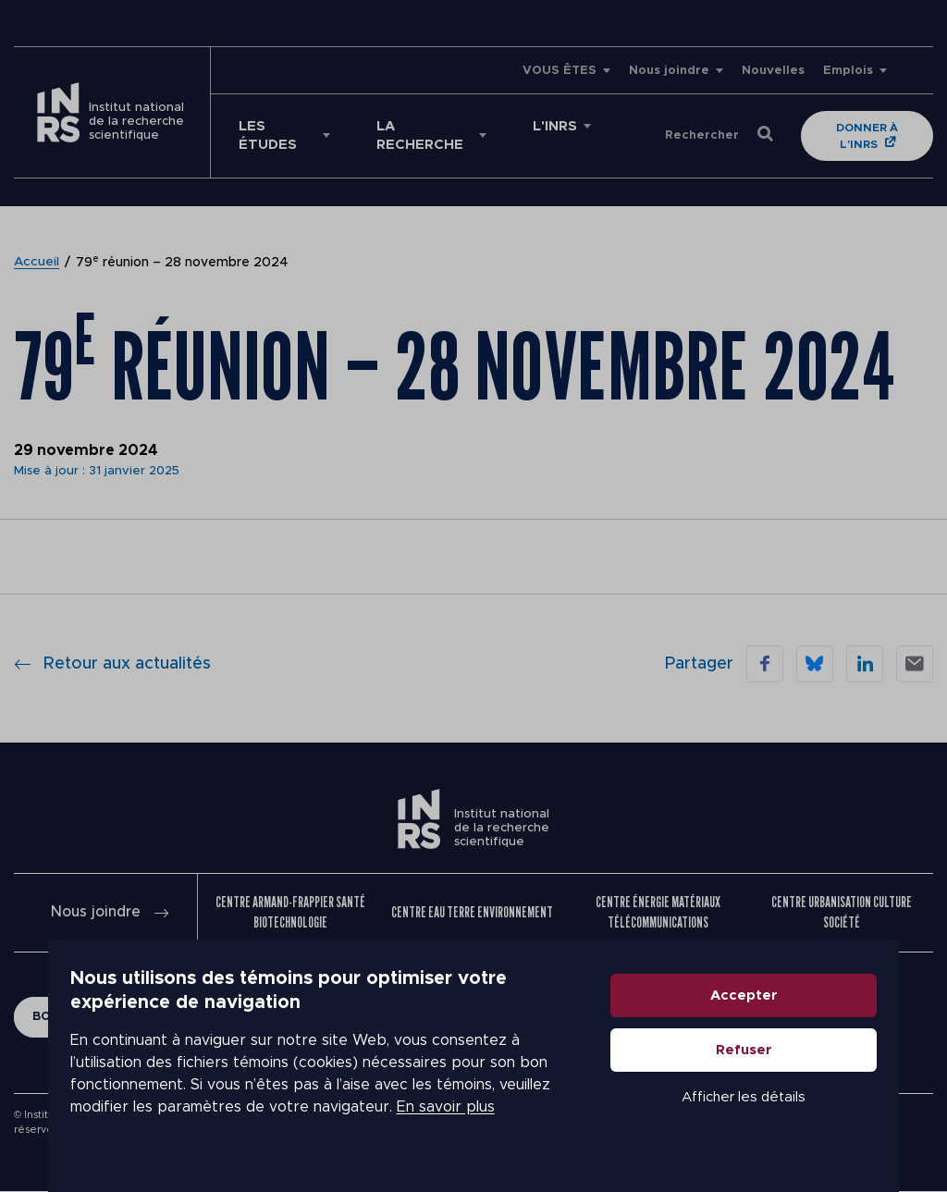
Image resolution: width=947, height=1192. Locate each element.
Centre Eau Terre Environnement (472, 912)
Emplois (848, 71)
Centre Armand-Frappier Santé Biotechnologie (290, 912)
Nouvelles (773, 71)
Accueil (37, 262)
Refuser (792, 1072)
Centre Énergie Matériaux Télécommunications (658, 912)
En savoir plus (154, 1129)
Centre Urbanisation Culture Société (841, 912)
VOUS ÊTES (559, 71)
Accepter (792, 1018)
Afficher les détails (792, 1119)
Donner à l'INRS (869, 136)
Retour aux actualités (112, 664)
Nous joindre (669, 71)
